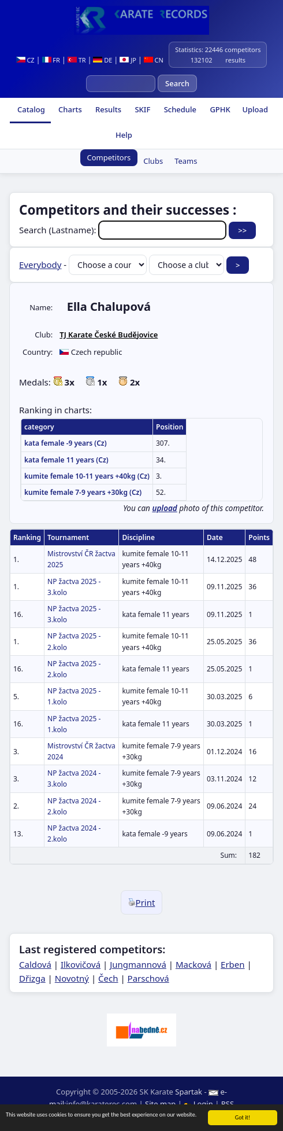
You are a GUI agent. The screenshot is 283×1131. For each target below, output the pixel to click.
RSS (227, 1104)
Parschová (148, 978)
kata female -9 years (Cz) (65, 443)
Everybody (40, 264)
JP (128, 60)
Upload (255, 109)
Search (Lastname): (124, 230)
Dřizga (32, 978)
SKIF (141, 109)
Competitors (109, 157)
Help (123, 135)
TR (77, 60)
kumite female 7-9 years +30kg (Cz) (83, 492)
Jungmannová (138, 964)
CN (153, 60)
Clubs (153, 161)
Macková (193, 964)
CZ (25, 60)
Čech (108, 978)
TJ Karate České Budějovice (108, 334)
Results (107, 109)
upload (164, 508)
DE (102, 60)
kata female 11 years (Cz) (66, 460)
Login (199, 1104)
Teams (185, 161)
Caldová (35, 964)
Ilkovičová (80, 964)
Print (141, 902)
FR (51, 60)
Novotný (72, 978)
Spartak (188, 1091)
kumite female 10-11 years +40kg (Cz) (87, 476)
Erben (233, 964)
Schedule (179, 109)
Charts (69, 109)
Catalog (30, 109)
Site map (160, 1104)
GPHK (219, 109)
